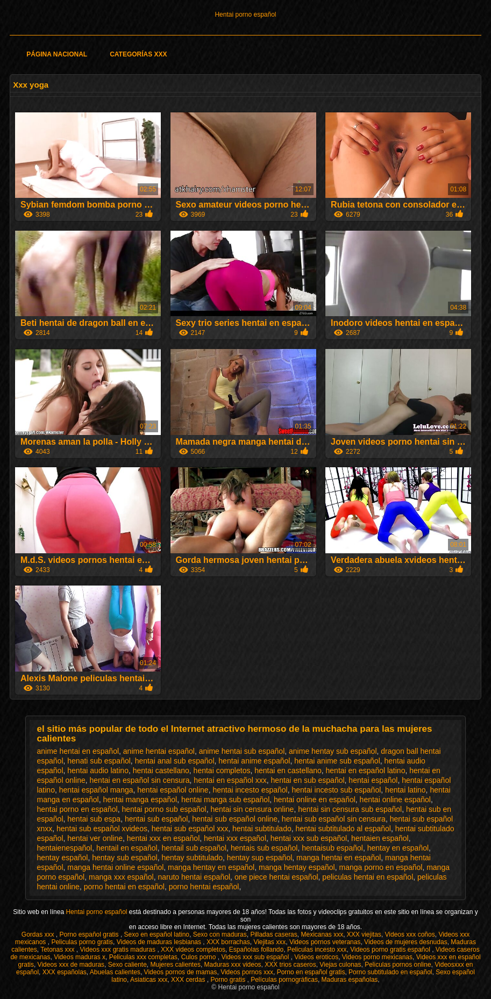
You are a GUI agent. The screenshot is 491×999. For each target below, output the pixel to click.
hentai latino (405, 790)
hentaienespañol (64, 848)
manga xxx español (121, 877)
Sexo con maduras (220, 934)
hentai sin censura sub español (350, 809)
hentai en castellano (288, 770)
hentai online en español (314, 799)
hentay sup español (259, 857)
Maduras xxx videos (232, 964)
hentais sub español (264, 848)
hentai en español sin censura (140, 780)
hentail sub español (193, 848)
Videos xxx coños (410, 934)
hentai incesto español (249, 790)
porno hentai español (204, 886)
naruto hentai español (194, 877)
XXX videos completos (193, 949)
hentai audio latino (98, 770)
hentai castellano (161, 770)
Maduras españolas (350, 979)
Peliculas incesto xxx (317, 949)
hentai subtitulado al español (343, 828)
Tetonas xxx (58, 949)
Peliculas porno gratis (82, 942)
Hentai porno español (245, 14)
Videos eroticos (316, 957)
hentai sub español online (234, 819)
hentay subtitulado (192, 857)
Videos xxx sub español (255, 957)
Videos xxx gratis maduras (119, 949)
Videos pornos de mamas (180, 972)
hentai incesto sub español (336, 790)
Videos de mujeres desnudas (405, 942)
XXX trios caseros (290, 964)
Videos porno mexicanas (377, 957)
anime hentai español (159, 751)
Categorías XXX (138, 54)
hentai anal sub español (175, 761)
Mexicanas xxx (322, 934)
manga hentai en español (338, 857)
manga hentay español (297, 867)
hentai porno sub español (164, 809)
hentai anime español (254, 761)
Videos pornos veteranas (325, 942)
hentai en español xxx (230, 780)
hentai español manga (96, 790)
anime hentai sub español (242, 751)
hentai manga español (140, 799)
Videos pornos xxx (246, 972)
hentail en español (127, 848)
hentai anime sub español (337, 761)
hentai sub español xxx (190, 828)
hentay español (62, 857)
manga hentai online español (115, 867)
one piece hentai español (276, 877)
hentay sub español (124, 857)
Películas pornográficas (284, 979)
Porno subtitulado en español (390, 972)
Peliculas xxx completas (143, 957)
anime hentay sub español (332, 751)
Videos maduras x (79, 957)
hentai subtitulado (261, 828)
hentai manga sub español (225, 799)
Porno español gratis (90, 934)
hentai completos (222, 770)
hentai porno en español (77, 809)
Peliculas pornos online (398, 964)
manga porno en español (380, 867)
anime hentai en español (78, 751)
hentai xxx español (235, 838)
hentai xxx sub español (309, 838)
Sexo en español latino (156, 934)
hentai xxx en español (163, 838)
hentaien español (380, 838)
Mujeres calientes (176, 964)
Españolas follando (256, 949)
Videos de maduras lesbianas (160, 942)
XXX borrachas (228, 942)
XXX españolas (64, 972)
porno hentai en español (124, 886)
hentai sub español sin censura (334, 819)
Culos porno (199, 957)
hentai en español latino (365, 770)
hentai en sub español (308, 780)
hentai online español (395, 799)
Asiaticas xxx (148, 979)
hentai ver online (95, 838)
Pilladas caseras (273, 934)
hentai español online (172, 790)
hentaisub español (332, 848)
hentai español (372, 780)
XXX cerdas (189, 979)
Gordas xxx (39, 934)
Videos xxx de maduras (71, 964)
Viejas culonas (340, 964)
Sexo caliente (127, 964)
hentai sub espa (93, 819)
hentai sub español (156, 819)
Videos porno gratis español (391, 949)
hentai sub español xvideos (101, 828)
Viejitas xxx (269, 942)
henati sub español (99, 761)
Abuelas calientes (115, 972)
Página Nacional (56, 54)
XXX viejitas (364, 934)
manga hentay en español (211, 867)
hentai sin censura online (252, 809)
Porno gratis (228, 979)
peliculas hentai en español (367, 877)
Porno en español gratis (311, 972)
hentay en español (398, 848)
